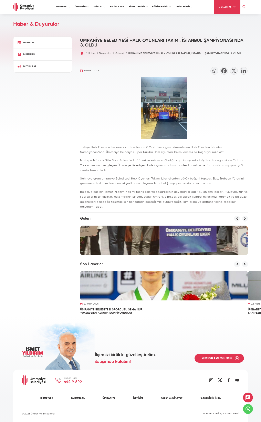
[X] (234, 71)
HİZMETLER (46, 398)
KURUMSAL (78, 398)
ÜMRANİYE (109, 398)
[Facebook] (224, 71)
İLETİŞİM (138, 398)
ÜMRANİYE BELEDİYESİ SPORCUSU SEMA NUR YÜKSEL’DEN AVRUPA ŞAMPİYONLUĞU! (111, 311)
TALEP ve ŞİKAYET (172, 398)
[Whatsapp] (214, 71)
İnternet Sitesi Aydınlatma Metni (221, 413)
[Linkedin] (244, 71)
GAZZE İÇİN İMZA (210, 398)
